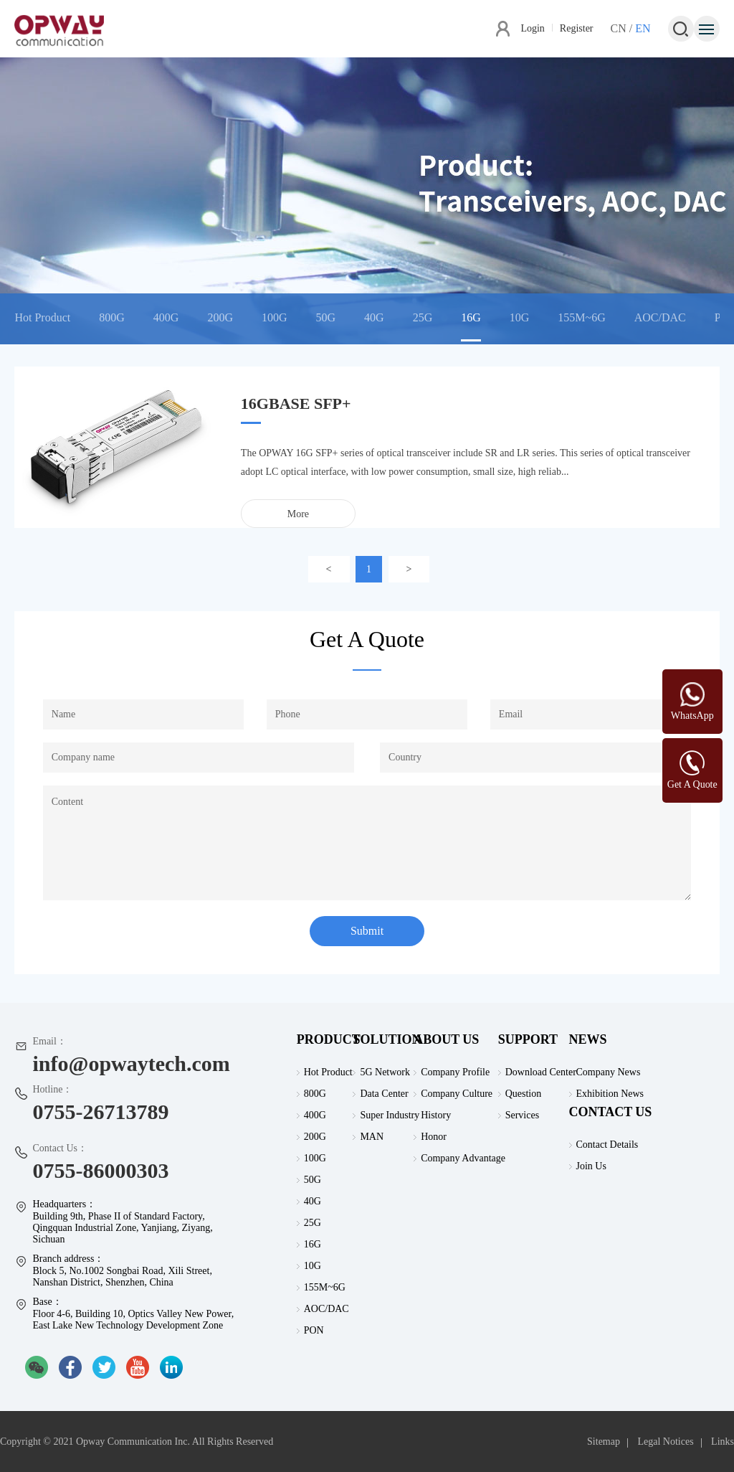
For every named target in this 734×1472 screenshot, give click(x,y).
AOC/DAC (660, 317)
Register (577, 28)
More (298, 514)
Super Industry (389, 1115)
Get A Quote (692, 784)
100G (274, 317)
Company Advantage (463, 1158)
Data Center (384, 1093)
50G (326, 317)
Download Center (540, 1072)
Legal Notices (665, 1441)
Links (722, 1441)
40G (374, 317)
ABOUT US (446, 1039)
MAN (371, 1136)
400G (166, 317)
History (436, 1115)
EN (642, 28)
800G (112, 317)
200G (220, 317)
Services (522, 1115)
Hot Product (42, 317)
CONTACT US (610, 1112)
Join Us (591, 1166)
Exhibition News (610, 1093)
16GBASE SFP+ (296, 403)
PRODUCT (329, 1039)
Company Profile (455, 1072)
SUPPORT (528, 1039)
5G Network (385, 1072)
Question (523, 1093)
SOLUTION (387, 1039)
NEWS (588, 1039)
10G (520, 317)
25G (423, 317)
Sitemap (603, 1441)
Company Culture (456, 1093)
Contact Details (607, 1144)
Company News (608, 1072)
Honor (434, 1136)
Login (532, 28)
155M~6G (581, 317)
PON (314, 1330)
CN (618, 28)
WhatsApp (692, 715)
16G (471, 317)
